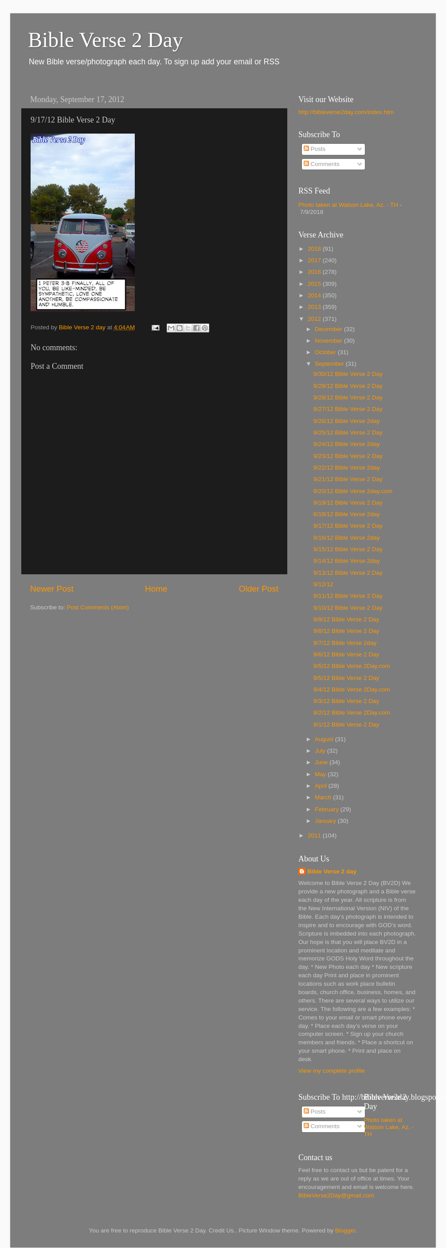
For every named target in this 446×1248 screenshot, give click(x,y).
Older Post (258, 588)
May (321, 774)
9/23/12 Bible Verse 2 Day (348, 456)
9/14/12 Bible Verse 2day (346, 560)
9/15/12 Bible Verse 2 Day (348, 549)
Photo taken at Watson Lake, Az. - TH (348, 204)
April (322, 785)
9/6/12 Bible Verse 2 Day (346, 654)
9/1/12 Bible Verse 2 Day (346, 724)
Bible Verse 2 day (331, 871)
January (326, 821)
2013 (315, 307)
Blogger (345, 1230)
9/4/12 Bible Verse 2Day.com (351, 689)
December (329, 329)
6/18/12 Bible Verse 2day (346, 514)
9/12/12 (323, 584)
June (322, 762)
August (325, 739)
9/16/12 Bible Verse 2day (346, 537)
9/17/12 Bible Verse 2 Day (348, 525)
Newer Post (52, 588)
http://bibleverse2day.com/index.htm (346, 112)
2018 (315, 248)
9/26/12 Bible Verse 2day (346, 421)
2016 (315, 272)
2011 (315, 835)
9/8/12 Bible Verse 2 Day (346, 631)
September (330, 363)
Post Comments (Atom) (98, 607)
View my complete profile (331, 1070)
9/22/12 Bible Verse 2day (346, 467)
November (329, 340)
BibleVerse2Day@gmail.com (336, 1195)
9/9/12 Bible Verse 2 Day (346, 619)
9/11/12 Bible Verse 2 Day (348, 595)
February (327, 809)
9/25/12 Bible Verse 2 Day (348, 432)
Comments (322, 164)
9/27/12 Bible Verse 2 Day (348, 409)
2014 (315, 295)
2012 (315, 319)
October (326, 352)
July (321, 750)
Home (156, 588)
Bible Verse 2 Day (105, 39)
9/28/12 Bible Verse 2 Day (348, 397)
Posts (315, 149)
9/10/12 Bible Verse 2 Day (348, 607)
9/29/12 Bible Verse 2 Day (348, 386)
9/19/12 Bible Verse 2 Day (348, 502)
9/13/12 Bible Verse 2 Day (348, 572)
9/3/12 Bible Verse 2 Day (346, 701)
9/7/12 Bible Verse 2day (345, 643)
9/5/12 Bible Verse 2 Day (346, 678)
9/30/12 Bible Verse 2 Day (348, 374)
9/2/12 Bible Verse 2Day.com (351, 712)
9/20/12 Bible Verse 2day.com (352, 491)
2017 (315, 260)
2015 (315, 283)
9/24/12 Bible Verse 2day (346, 444)
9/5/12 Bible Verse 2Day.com (351, 666)
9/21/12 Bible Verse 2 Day (348, 479)
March (324, 797)
